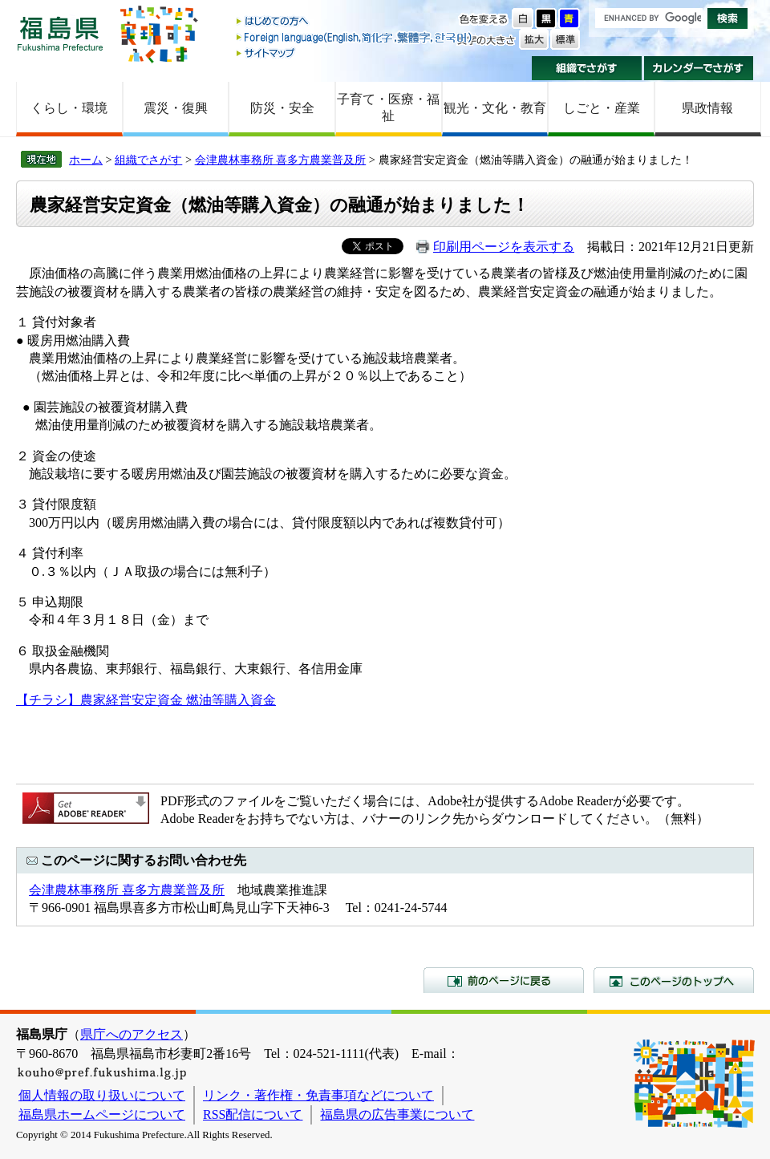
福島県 (60, 33)
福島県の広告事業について (397, 1114)
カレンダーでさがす (699, 68)
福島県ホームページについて (101, 1114)
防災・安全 (282, 108)
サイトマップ (355, 52)
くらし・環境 (68, 108)
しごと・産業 (601, 108)
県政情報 (707, 108)
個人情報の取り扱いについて (101, 1095)
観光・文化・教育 (495, 108)
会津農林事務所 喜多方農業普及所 (281, 159)
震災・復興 (176, 108)
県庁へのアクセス (131, 1034)
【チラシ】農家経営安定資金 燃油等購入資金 (146, 700)
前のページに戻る (504, 980)
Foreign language (355, 37)
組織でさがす (587, 68)
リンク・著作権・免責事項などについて (318, 1095)
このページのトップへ (674, 980)
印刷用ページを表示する (503, 246)
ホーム (86, 159)
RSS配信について (252, 1114)
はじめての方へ (355, 22)
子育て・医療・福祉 (388, 107)
